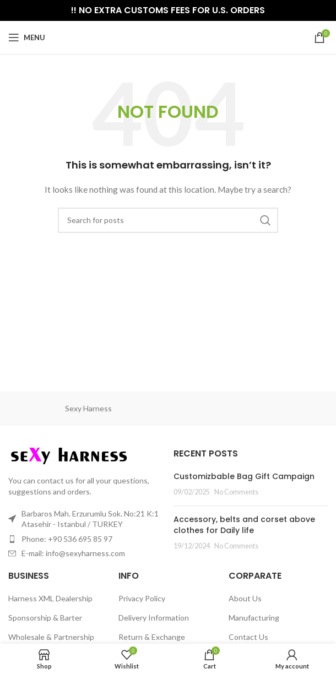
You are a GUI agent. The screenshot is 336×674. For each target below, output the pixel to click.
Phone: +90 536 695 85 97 (66, 538)
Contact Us (248, 637)
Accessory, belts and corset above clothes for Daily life (244, 525)
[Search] (168, 220)
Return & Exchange (151, 637)
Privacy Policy (141, 598)
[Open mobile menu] (27, 37)
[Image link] (68, 455)
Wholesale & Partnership (51, 637)
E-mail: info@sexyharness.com (73, 553)
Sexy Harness (88, 408)
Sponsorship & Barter (45, 617)
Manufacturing (254, 617)
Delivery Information (153, 617)
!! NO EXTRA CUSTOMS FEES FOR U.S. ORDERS (168, 10)
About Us (245, 598)
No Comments (236, 492)
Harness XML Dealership (50, 598)
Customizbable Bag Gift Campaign (244, 476)
